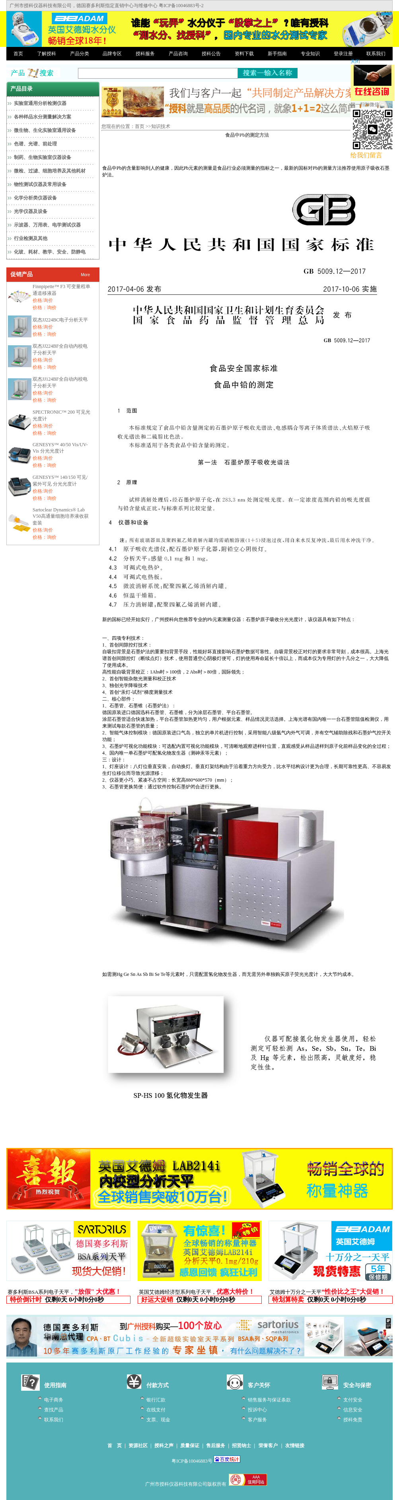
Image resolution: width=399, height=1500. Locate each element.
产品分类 (79, 53)
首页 (18, 53)
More (85, 275)
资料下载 (244, 53)
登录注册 (343, 53)
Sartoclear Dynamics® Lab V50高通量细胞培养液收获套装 (61, 516)
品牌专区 (112, 53)
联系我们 (375, 53)
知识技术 (160, 126)
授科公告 (211, 53)
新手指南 (277, 53)
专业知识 (310, 53)
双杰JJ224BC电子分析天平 (60, 320)
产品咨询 (178, 53)
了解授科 (46, 53)
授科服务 (145, 53)
